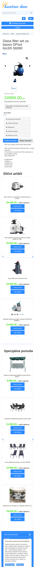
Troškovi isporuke (12, 123)
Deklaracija (10, 127)
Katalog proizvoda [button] (17, 23)
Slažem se (20, 564)
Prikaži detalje (10, 564)
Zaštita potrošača (12, 131)
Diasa (5, 114)
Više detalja (17, 210)
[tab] (17, 119)
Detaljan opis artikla (10, 140)
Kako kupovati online (11, 534)
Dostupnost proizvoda (13, 119)
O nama (7, 538)
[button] (1, 255)
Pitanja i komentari (25, 140)
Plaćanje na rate (11, 135)
